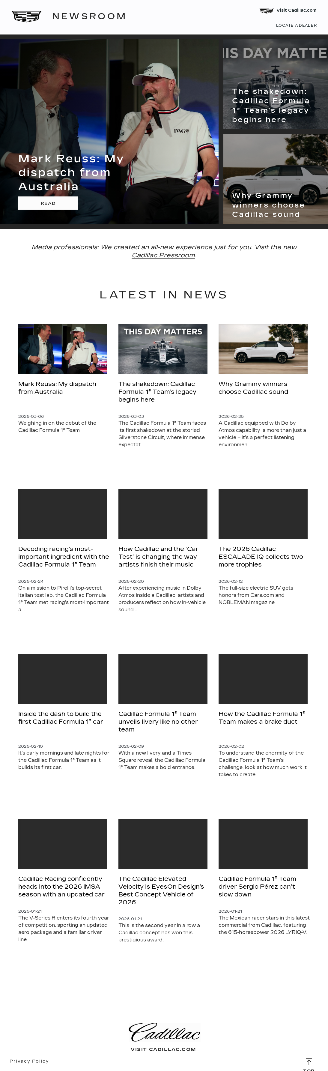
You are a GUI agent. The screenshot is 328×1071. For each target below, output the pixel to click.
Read (48, 203)
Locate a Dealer (296, 26)
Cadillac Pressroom (163, 255)
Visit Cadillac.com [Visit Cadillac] (287, 10)
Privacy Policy (29, 1061)
